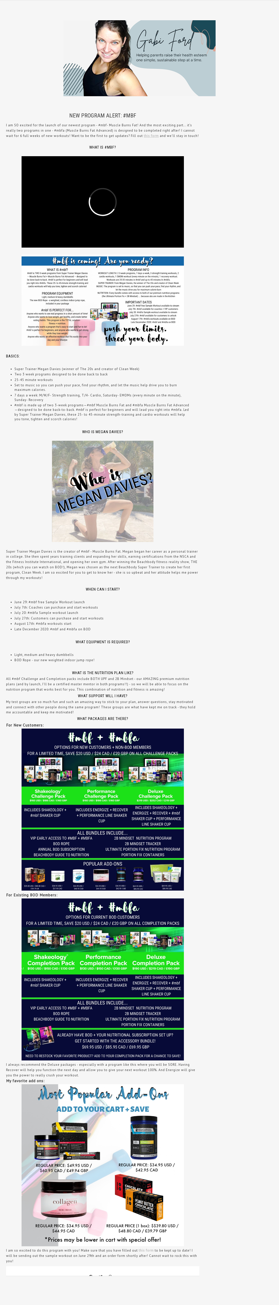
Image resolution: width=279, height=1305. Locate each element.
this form (151, 136)
